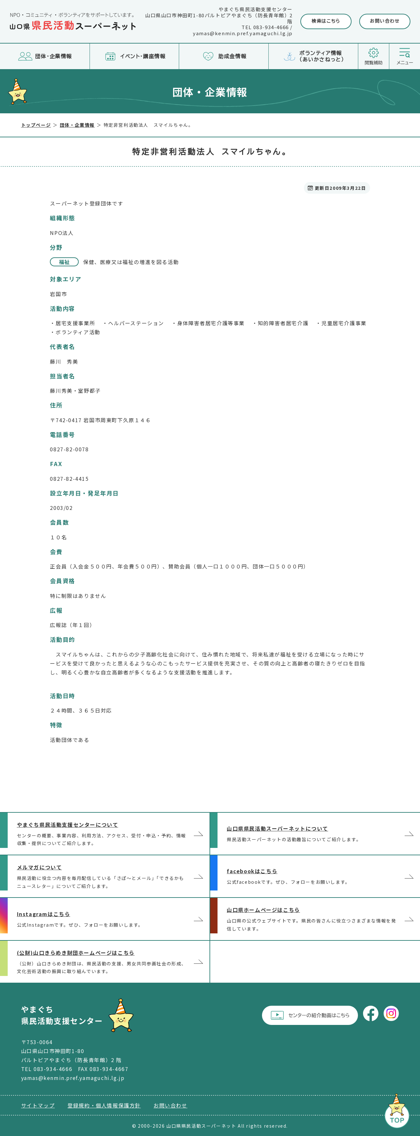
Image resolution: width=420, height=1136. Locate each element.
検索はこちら (326, 21)
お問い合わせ (385, 21)
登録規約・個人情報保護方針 (104, 1105)
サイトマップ (38, 1105)
